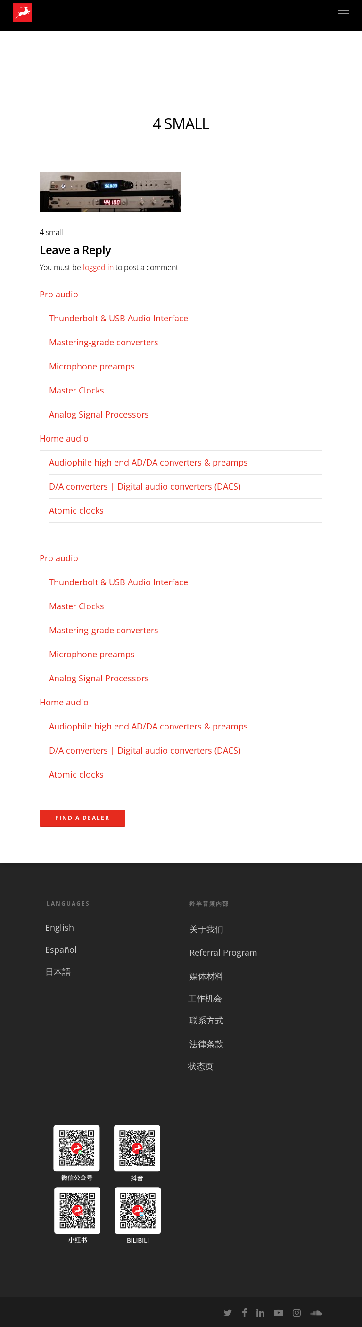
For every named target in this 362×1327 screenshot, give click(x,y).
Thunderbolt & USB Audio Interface (118, 318)
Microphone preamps (92, 366)
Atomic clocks (76, 510)
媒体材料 (206, 976)
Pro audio (59, 294)
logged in (98, 267)
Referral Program (223, 952)
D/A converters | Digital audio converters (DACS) (144, 486)
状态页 (201, 1066)
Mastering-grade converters (103, 342)
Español (61, 949)
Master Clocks (76, 390)
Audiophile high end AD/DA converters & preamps (148, 462)
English (59, 927)
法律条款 (206, 1043)
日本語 (58, 971)
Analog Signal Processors (99, 414)
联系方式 (206, 1020)
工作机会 (205, 998)
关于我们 (206, 928)
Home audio (64, 438)
